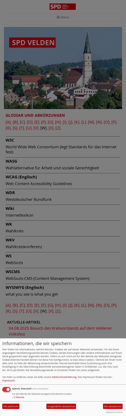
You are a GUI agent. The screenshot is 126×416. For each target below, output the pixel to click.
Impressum (8, 380)
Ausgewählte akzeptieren (61, 406)
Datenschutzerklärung (64, 377)
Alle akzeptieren (113, 406)
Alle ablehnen (11, 406)
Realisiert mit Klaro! (114, 412)
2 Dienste (18, 397)
